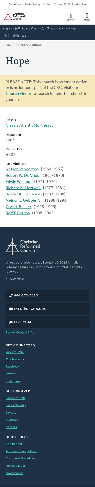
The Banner (14, 444)
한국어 (19, 28)
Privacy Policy (15, 279)
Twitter (11, 374)
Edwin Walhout (19, 182)
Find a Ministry (33, 4)
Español (31, 28)
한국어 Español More (75, 4)
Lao (24, 36)
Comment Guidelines (21, 458)
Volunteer (13, 420)
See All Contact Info (20, 332)
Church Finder (18, 94)
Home (10, 45)
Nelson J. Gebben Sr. (24, 200)
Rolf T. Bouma (18, 213)
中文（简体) (46, 28)
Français (71, 28)
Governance (14, 473)
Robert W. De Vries (22, 176)
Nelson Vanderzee (22, 169)
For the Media (15, 466)
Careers (11, 427)
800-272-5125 (26, 295)
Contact (47, 4)
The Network (15, 359)
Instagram (13, 381)
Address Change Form (21, 451)
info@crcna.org (30, 309)
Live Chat (23, 322)
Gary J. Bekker (18, 207)
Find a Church (15, 4)
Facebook (12, 366)
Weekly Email (15, 352)
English (7, 28)
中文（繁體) (11, 36)
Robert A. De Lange (23, 194)
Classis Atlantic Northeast (29, 125)
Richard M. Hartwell (23, 188)
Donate (58, 4)
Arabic (60, 28)
